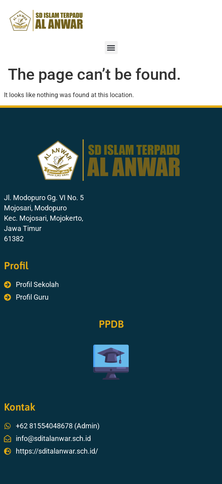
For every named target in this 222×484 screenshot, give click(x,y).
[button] (111, 47)
